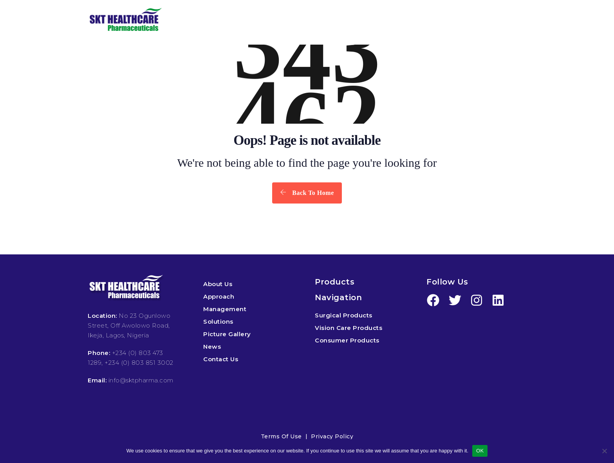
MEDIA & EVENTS (429, 20)
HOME (187, 20)
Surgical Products (343, 315)
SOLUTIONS (357, 20)
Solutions (218, 321)
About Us (217, 284)
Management (224, 309)
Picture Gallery (227, 334)
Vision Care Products (348, 327)
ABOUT (229, 20)
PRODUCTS (289, 20)
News (212, 346)
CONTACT (506, 20)
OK (480, 451)
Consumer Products (347, 340)
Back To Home (307, 192)
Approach (218, 296)
